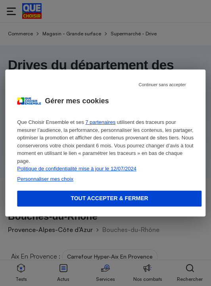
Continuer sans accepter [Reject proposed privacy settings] (162, 84)
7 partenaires (100, 122)
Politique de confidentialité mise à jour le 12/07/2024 (76, 169)
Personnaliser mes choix (45, 179)
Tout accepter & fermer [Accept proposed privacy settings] (109, 198)
